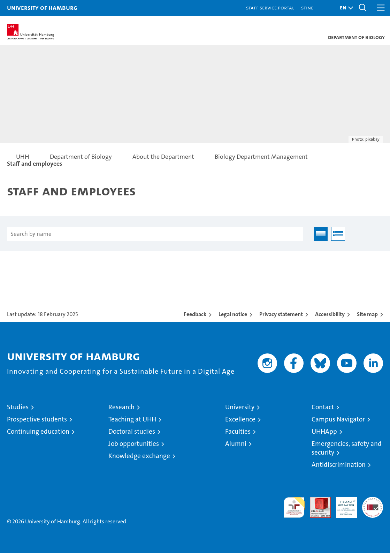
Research (121, 407)
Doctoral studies (131, 431)
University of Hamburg (42, 7)
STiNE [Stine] (307, 7)
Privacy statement (281, 314)
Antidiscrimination (339, 464)
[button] (344, 8)
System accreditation (372, 504)
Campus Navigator (338, 419)
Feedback (195, 314)
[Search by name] (155, 234)
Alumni (235, 443)
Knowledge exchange (139, 455)
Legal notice (233, 314)
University (239, 407)
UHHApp (324, 431)
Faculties (238, 431)
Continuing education (38, 431)
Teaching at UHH (132, 419)
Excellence (240, 419)
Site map (367, 314)
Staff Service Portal (270, 7)
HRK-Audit (342, 504)
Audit (316, 500)
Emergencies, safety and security (347, 448)
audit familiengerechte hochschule (294, 507)
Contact (323, 407)
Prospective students (37, 419)
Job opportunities (133, 443)
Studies (18, 407)
